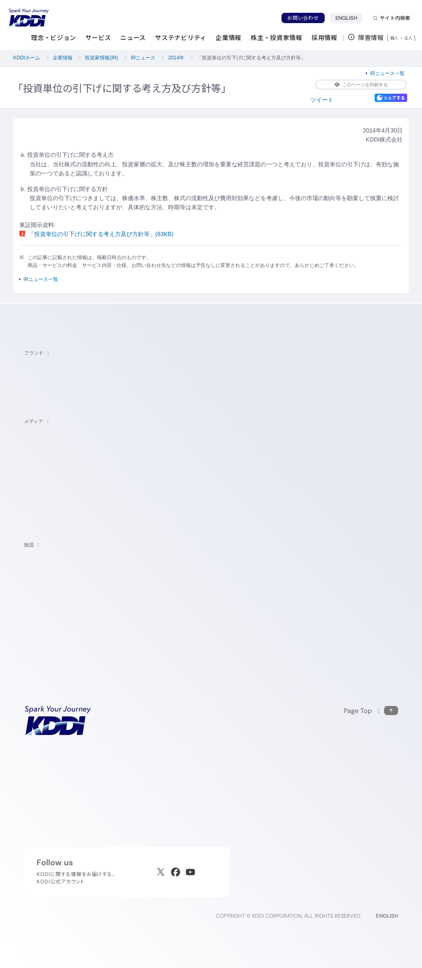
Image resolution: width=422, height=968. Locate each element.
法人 (409, 38)
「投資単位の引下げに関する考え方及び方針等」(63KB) (96, 234)
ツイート (321, 100)
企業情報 (63, 58)
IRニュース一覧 (387, 73)
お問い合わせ (303, 17)
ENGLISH (349, 17)
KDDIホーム (26, 58)
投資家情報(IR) (101, 58)
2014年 (176, 58)
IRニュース (143, 58)
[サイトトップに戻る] (28, 17)
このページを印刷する (361, 84)
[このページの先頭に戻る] (371, 710)
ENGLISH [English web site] (387, 915)
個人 (394, 38)
